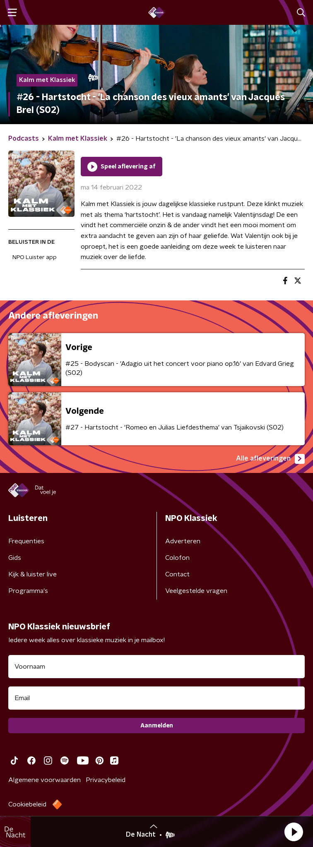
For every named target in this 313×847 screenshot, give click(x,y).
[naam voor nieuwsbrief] (156, 666)
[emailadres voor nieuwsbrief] (156, 698)
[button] (293, 831)
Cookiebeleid (27, 804)
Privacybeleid (105, 780)
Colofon (177, 557)
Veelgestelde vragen (196, 591)
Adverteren (182, 541)
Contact (177, 574)
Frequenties (26, 541)
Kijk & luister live (32, 574)
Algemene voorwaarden (44, 780)
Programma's (28, 591)
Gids (14, 557)
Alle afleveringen (270, 459)
